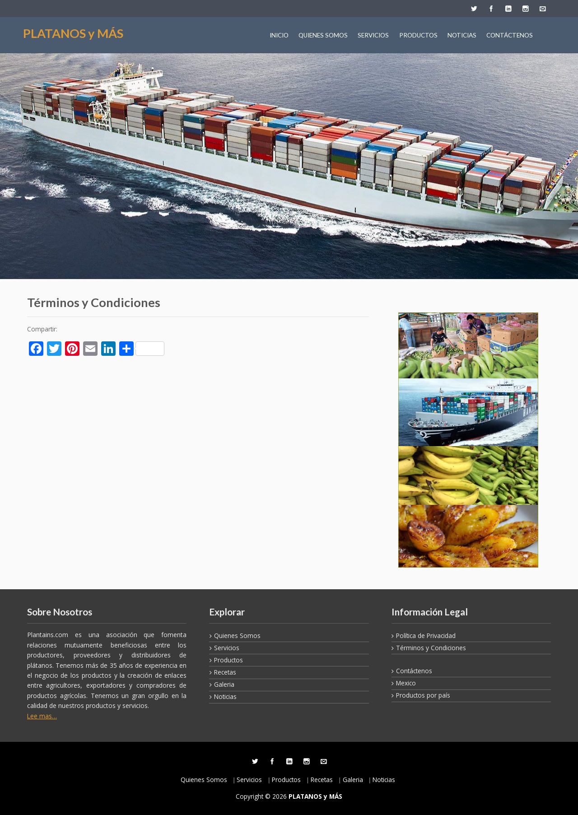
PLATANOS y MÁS (73, 33)
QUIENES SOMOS (323, 35)
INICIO (279, 35)
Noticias (225, 696)
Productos (228, 660)
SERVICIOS (373, 35)
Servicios (226, 647)
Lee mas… (42, 716)
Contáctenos (414, 670)
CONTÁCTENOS (509, 35)
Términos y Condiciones (431, 647)
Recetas (225, 672)
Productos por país (423, 695)
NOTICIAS (461, 35)
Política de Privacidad (426, 635)
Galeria (224, 684)
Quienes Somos (237, 635)
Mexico (406, 683)
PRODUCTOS (418, 35)
